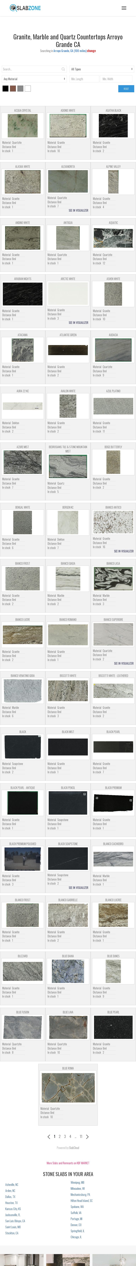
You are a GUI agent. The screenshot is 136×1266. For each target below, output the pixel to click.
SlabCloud (74, 1148)
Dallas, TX (10, 1197)
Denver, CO (76, 1225)
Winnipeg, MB (77, 1182)
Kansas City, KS (13, 1209)
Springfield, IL (77, 1231)
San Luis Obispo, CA (15, 1221)
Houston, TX (11, 1203)
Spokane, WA (77, 1207)
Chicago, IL (76, 1237)
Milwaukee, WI (78, 1188)
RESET (126, 88)
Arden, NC (10, 1191)
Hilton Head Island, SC (82, 1200)
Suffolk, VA (76, 1213)
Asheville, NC (11, 1184)
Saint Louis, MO (13, 1227)
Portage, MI (76, 1219)
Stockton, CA (11, 1233)
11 (81, 1136)
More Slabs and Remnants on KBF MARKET (68, 1163)
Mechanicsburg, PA (80, 1194)
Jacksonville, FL (12, 1215)
